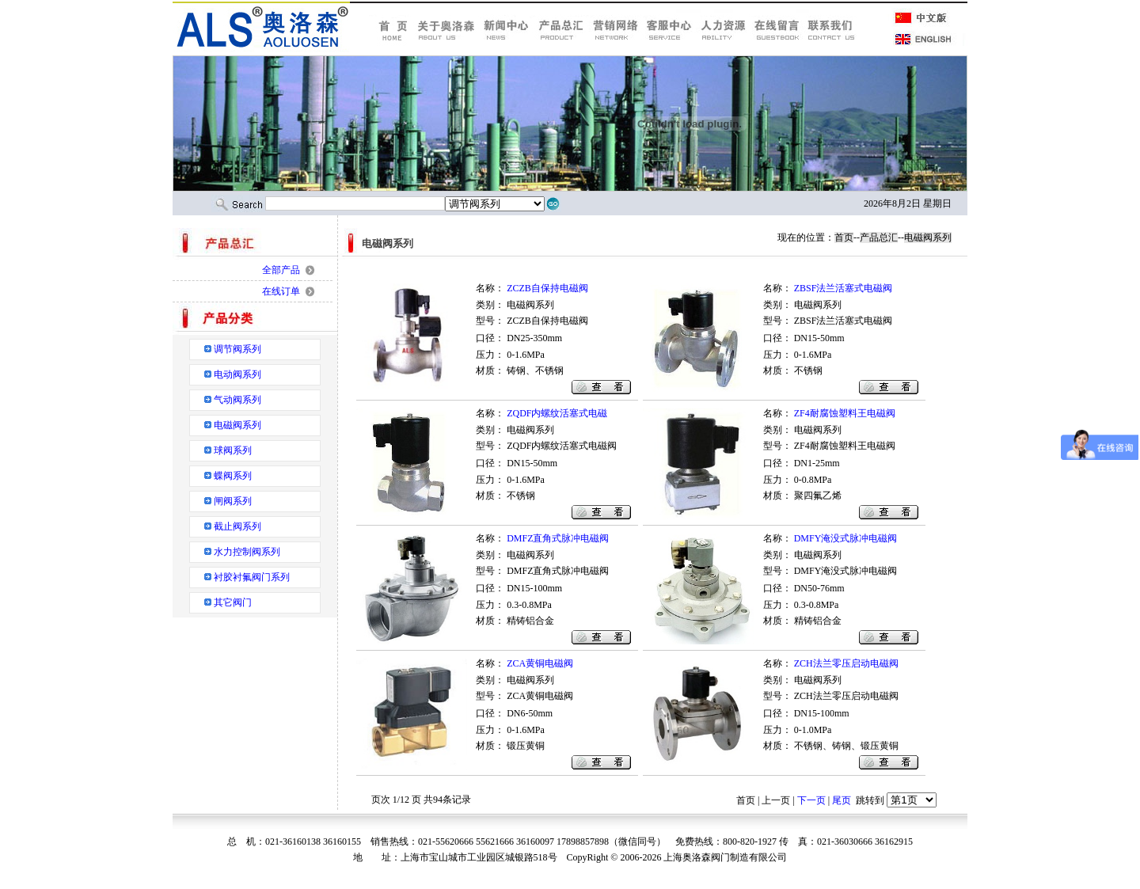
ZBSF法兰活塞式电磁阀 (843, 288)
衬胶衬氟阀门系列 (252, 577)
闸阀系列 (233, 501)
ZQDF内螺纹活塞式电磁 (557, 413)
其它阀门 (233, 602)
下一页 (811, 800)
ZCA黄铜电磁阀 (540, 663)
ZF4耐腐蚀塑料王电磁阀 (844, 413)
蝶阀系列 (233, 475)
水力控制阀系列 (247, 551)
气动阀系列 (237, 399)
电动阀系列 (237, 374)
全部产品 (281, 269)
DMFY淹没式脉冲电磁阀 (846, 538)
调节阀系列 (237, 349)
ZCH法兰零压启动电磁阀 (846, 663)
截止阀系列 (237, 526)
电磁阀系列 (237, 425)
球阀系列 (233, 450)
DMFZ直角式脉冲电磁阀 (558, 538)
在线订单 (281, 291)
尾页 (841, 800)
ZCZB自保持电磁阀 (547, 288)
